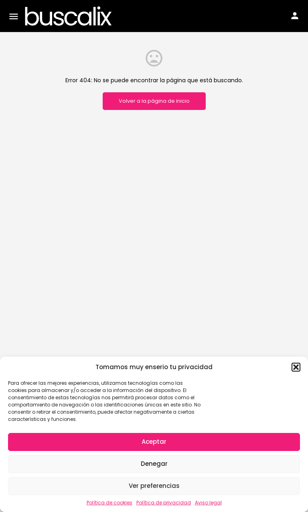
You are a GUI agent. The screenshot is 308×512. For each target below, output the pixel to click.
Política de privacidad (163, 502)
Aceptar (154, 441)
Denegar (154, 463)
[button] (296, 367)
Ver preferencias (154, 486)
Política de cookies (109, 502)
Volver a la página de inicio (154, 101)
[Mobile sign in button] (295, 15)
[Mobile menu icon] (13, 16)
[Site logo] (69, 16)
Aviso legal (208, 502)
